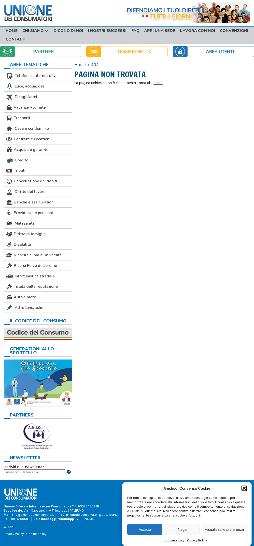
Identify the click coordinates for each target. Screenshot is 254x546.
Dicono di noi (68, 30)
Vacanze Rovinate (26, 107)
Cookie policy (36, 534)
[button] (244, 488)
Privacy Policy (197, 541)
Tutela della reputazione (32, 286)
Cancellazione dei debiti (31, 181)
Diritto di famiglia (26, 234)
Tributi (15, 170)
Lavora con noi (197, 30)
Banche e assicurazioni (30, 202)
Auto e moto (21, 297)
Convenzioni (234, 30)
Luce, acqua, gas (25, 86)
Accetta (145, 530)
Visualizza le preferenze (224, 530)
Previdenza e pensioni (29, 213)
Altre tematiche (24, 308)
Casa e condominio (27, 129)
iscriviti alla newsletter (24, 466)
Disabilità (18, 244)
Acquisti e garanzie (27, 149)
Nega (182, 530)
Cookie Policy (174, 541)
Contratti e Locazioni (28, 139)
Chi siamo (35, 30)
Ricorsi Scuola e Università (34, 255)
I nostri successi (107, 30)
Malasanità (20, 223)
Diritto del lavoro (25, 192)
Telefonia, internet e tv (31, 76)
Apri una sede (159, 30)
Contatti (16, 39)
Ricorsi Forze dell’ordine (31, 265)
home (158, 83)
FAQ (135, 30)
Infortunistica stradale (30, 276)
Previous (9, 434)
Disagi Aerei (21, 97)
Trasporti (18, 118)
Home (12, 30)
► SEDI (9, 527)
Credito (17, 160)
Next (67, 434)
